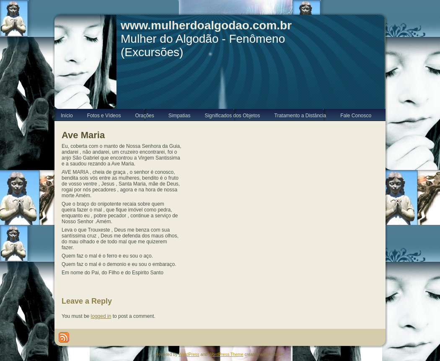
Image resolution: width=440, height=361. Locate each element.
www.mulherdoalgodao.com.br (206, 25)
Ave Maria (83, 135)
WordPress (189, 354)
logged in (101, 316)
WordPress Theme (226, 354)
